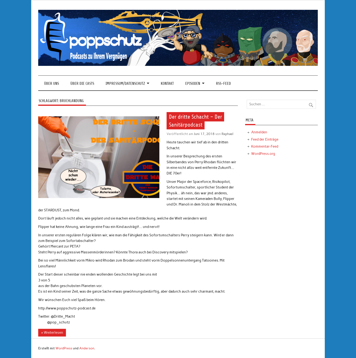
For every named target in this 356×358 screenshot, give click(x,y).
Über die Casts (82, 83)
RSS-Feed (223, 83)
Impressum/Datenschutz (125, 83)
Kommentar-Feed (264, 146)
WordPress (63, 348)
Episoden (192, 83)
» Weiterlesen (52, 332)
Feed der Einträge (264, 139)
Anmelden (259, 132)
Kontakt (167, 83)
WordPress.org (263, 154)
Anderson (86, 348)
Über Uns (51, 83)
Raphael (227, 134)
